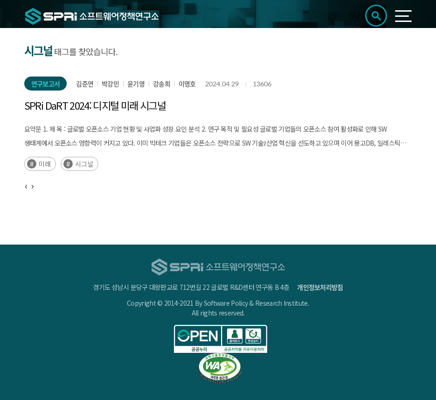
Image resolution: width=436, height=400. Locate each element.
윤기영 (136, 83)
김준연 (84, 83)
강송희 (161, 83)
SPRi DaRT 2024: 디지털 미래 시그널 (95, 105)
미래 (45, 163)
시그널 (84, 163)
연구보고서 (45, 83)
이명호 (187, 83)
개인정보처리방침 (320, 287)
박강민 (110, 83)
